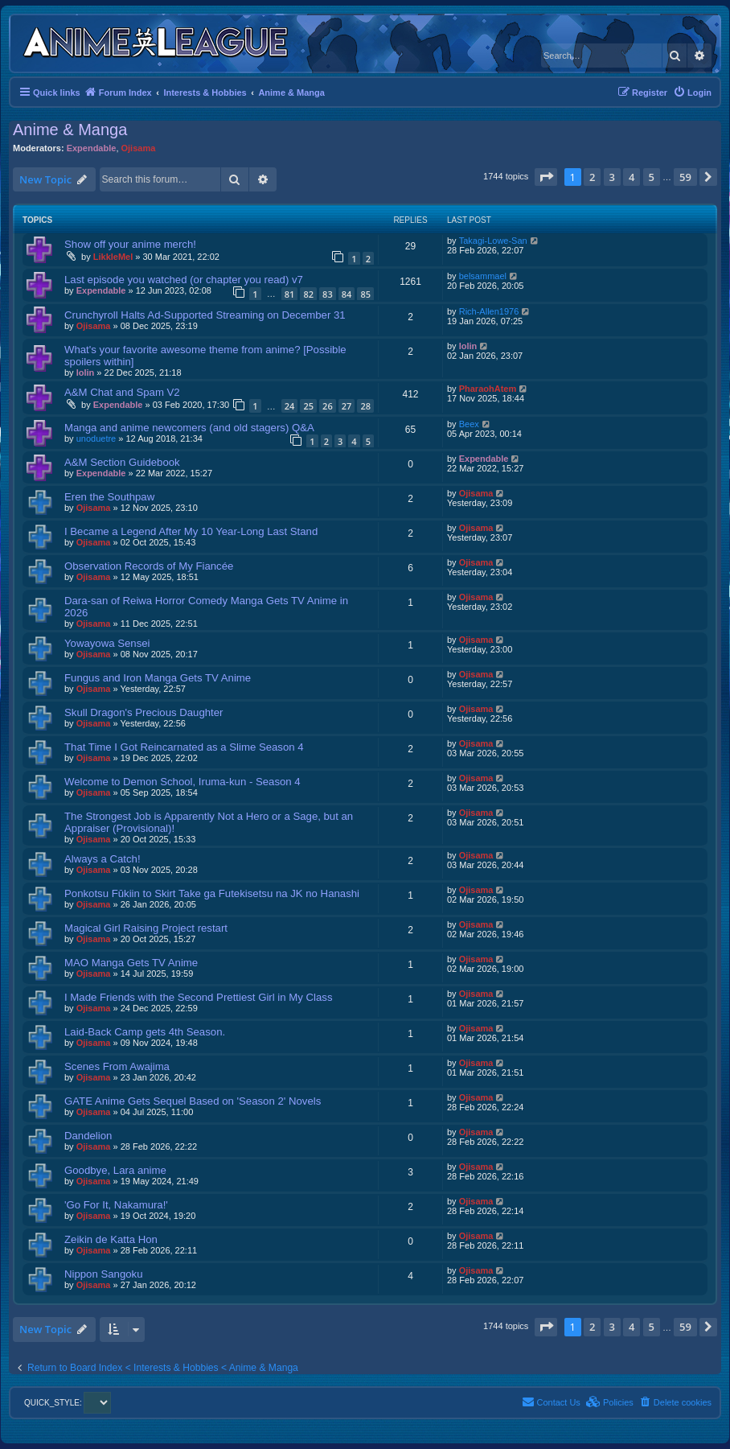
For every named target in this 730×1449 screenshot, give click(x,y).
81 (290, 294)
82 (308, 294)
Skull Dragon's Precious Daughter (144, 712)
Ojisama (138, 148)
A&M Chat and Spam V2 (122, 392)
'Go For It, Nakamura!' (116, 1205)
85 (365, 294)
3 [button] (612, 177)
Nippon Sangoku (103, 1274)
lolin (85, 372)
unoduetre (96, 438)
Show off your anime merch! (130, 244)
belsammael (482, 276)
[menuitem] (692, 92)
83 (327, 294)
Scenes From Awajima (117, 1066)
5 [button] (651, 177)
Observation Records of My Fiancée (148, 566)
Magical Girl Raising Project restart (146, 928)
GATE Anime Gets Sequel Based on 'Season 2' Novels (192, 1101)
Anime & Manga (70, 129)
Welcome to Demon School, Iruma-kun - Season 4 (182, 782)
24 (290, 406)
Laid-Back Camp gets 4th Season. (144, 1032)
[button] (546, 177)
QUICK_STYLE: (67, 1402)
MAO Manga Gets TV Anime (131, 963)
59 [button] (685, 177)
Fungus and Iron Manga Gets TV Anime (157, 678)
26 (327, 406)
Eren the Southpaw (109, 497)
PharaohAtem (488, 388)
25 (308, 406)
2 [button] (592, 177)
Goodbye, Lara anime (115, 1170)
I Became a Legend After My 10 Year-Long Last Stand (191, 531)
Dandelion (88, 1136)
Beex (469, 424)
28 (365, 406)
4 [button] (631, 177)
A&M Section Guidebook (122, 462)
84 (347, 294)
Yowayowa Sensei (107, 643)
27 (347, 406)
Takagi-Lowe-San (493, 240)
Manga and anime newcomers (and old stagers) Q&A (189, 428)
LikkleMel (113, 256)
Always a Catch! (102, 859)
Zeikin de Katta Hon (111, 1239)
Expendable (92, 148)
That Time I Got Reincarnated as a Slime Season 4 (184, 747)
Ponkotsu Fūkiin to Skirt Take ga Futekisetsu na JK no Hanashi (211, 893)
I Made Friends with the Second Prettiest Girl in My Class (198, 997)
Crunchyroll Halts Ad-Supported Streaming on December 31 (205, 315)
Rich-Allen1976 (489, 311)
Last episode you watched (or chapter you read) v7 (183, 280)
